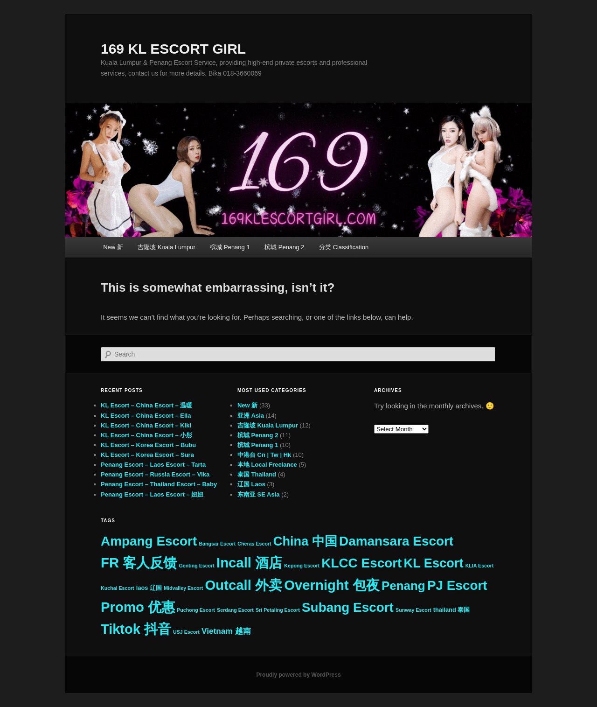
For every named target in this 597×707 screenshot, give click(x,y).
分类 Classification (343, 247)
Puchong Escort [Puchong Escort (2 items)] (196, 610)
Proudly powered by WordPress (298, 675)
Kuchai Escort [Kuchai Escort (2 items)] (117, 588)
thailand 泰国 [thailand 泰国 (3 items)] (451, 609)
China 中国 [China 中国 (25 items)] (305, 541)
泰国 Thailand (256, 474)
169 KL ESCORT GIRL (173, 48)
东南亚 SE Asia (258, 494)
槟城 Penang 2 (284, 247)
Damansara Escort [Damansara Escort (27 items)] (396, 541)
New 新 (113, 247)
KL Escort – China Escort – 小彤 (146, 435)
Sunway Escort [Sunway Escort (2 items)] (413, 610)
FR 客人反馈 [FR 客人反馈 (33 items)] (139, 562)
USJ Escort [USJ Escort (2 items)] (186, 632)
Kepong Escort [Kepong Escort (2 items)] (301, 565)
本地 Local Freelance (267, 464)
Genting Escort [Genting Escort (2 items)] (196, 565)
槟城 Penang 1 (230, 247)
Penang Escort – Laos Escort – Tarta (153, 464)
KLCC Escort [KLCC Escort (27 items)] (361, 563)
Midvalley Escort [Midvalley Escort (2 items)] (183, 588)
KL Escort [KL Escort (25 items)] (434, 563)
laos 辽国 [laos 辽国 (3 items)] (149, 587)
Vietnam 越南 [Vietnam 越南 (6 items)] (226, 631)
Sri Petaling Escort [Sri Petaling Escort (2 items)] (278, 610)
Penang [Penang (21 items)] (403, 585)
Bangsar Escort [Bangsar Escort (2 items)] (217, 543)
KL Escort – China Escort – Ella (146, 415)
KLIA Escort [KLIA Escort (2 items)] (479, 565)
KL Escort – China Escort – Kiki (146, 425)
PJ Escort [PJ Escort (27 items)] (457, 585)
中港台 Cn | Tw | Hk (264, 454)
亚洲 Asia (250, 415)
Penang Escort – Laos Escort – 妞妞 (152, 494)
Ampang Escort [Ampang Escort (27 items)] (149, 541)
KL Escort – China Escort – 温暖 (146, 405)
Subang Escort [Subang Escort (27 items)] (348, 607)
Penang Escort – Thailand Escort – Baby (159, 484)
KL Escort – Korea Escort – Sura (147, 454)
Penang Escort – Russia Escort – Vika (155, 474)
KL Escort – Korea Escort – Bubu (148, 444)
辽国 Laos (251, 484)
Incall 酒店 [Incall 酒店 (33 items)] (249, 562)
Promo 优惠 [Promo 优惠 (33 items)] (138, 607)
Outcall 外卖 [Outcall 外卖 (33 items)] (243, 585)
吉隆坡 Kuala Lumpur (166, 247)
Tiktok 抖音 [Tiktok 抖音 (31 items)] (136, 629)
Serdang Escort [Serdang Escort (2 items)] (235, 610)
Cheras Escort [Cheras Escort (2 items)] (254, 543)
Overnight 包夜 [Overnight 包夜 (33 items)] (332, 585)
